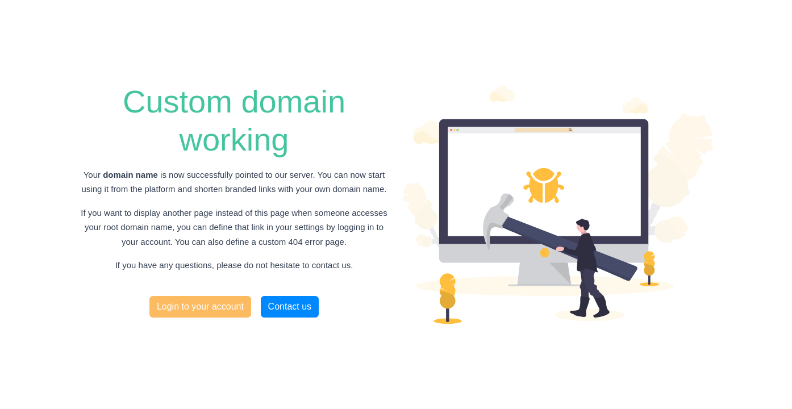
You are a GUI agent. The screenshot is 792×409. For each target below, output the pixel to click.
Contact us (289, 306)
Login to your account (200, 306)
